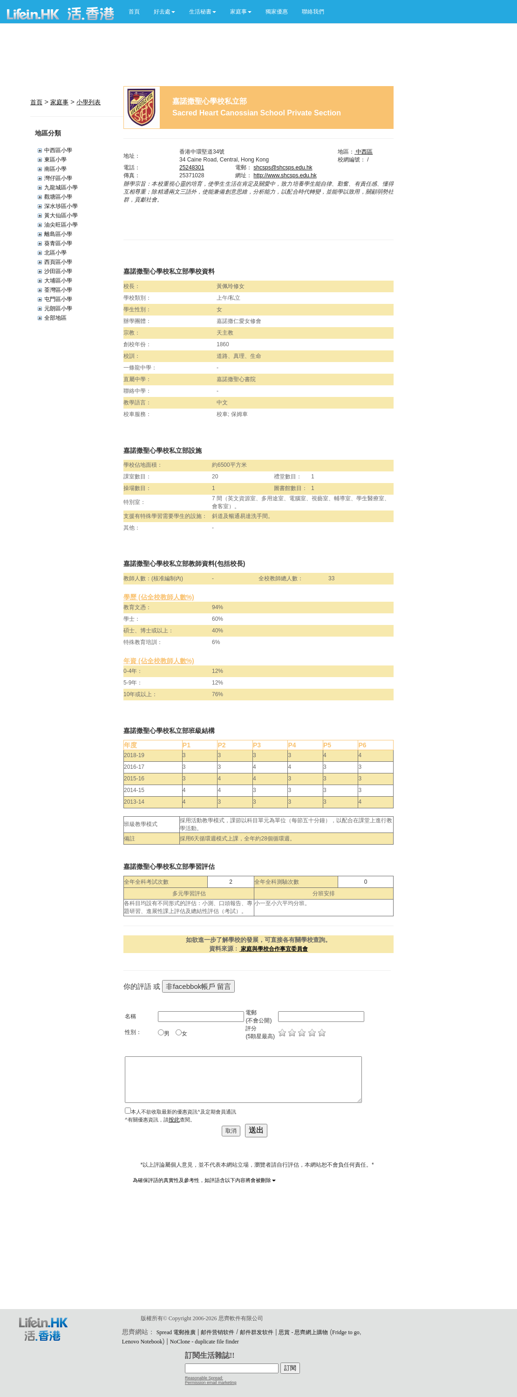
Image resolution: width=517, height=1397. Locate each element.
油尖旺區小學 (61, 225)
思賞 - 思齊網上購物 (303, 1332)
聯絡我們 (313, 11)
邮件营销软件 (217, 1332)
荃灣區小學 (58, 290)
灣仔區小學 (58, 178)
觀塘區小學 (58, 197)
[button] (164, 11)
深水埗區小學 (61, 206)
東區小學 (55, 159)
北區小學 (55, 252)
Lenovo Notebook (142, 1341)
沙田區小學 (58, 271)
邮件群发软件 (256, 1332)
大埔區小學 (58, 280)
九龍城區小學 (61, 187)
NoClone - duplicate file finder (204, 1341)
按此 (174, 1119)
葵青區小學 (58, 243)
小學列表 (88, 102)
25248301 (191, 167)
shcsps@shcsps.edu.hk (282, 167)
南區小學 (55, 169)
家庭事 (59, 102)
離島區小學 (58, 234)
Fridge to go (346, 1332)
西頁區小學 (58, 262)
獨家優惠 (276, 11)
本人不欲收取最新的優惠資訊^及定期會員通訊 (183, 1112)
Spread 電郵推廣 (176, 1332)
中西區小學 (58, 150)
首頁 (134, 11)
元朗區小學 (58, 308)
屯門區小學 (58, 299)
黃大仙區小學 (61, 215)
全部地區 (55, 318)
